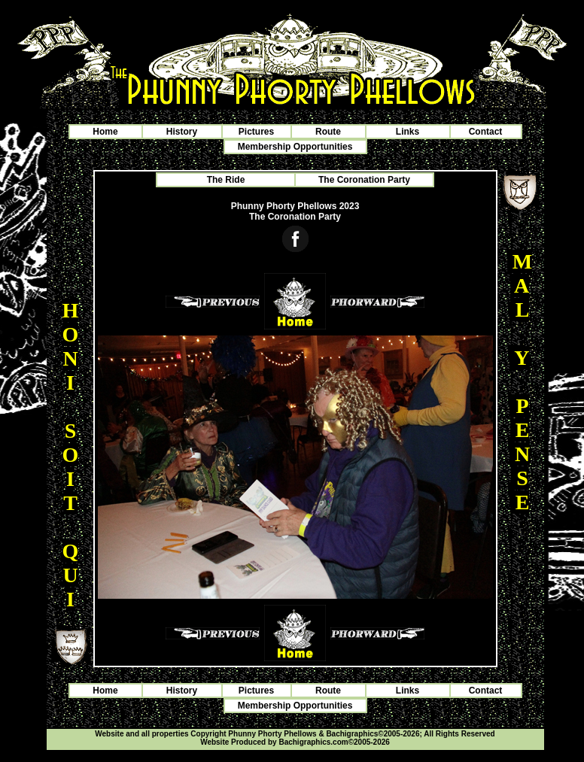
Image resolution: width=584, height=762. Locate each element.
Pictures (256, 131)
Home (105, 131)
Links (407, 131)
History (181, 131)
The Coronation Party (364, 180)
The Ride (226, 180)
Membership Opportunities (295, 146)
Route (328, 131)
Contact (486, 131)
